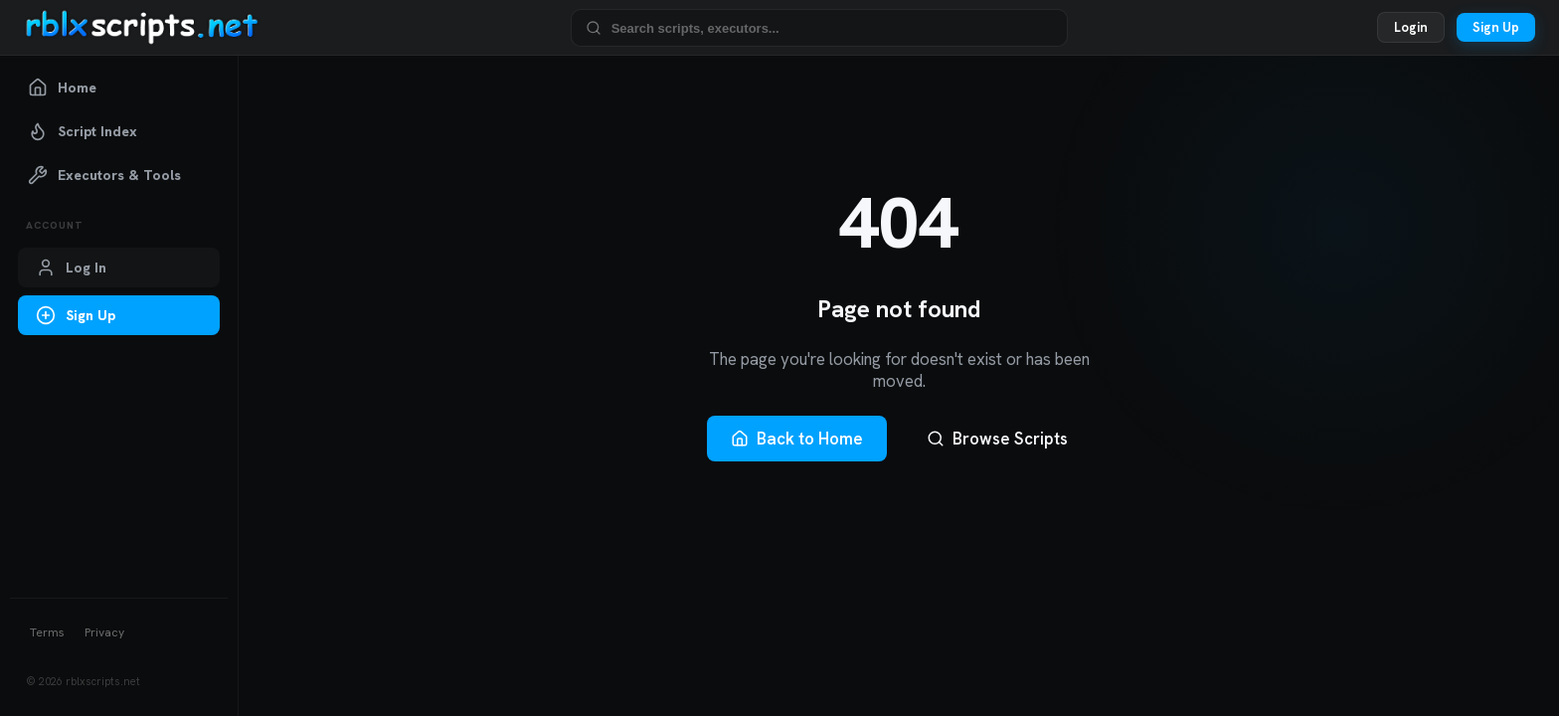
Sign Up (1495, 27)
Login (1411, 27)
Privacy (104, 632)
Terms (47, 632)
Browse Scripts (997, 438)
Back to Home (797, 438)
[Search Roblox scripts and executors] (832, 27)
